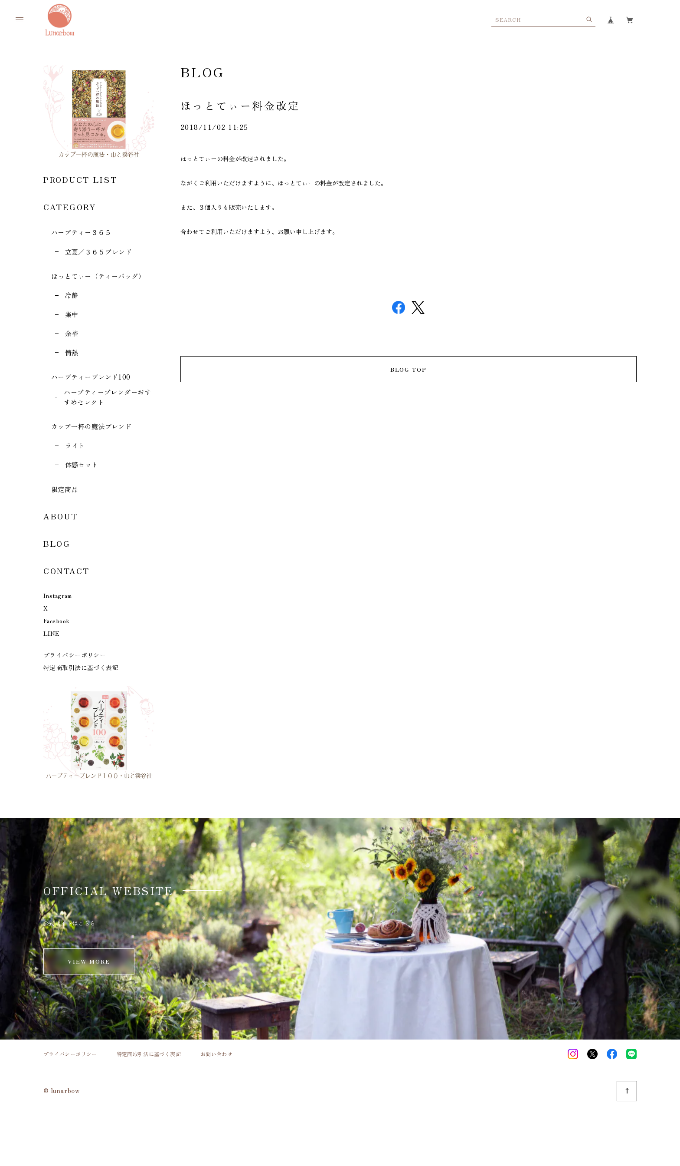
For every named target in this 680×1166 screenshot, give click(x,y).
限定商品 (64, 489)
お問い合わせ (216, 1054)
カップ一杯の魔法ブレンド (91, 426)
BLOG (57, 543)
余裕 (71, 333)
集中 (71, 314)
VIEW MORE (89, 961)
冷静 (71, 295)
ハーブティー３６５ (81, 232)
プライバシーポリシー (74, 655)
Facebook (56, 620)
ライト (75, 445)
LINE (51, 633)
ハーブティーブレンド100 (91, 376)
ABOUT (60, 516)
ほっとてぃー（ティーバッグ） (98, 276)
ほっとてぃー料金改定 (240, 105)
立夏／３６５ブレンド (98, 251)
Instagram (57, 595)
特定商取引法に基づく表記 (80, 667)
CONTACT (66, 570)
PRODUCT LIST (80, 179)
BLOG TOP (408, 369)
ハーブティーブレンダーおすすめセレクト (107, 396)
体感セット (81, 464)
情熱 (71, 352)
